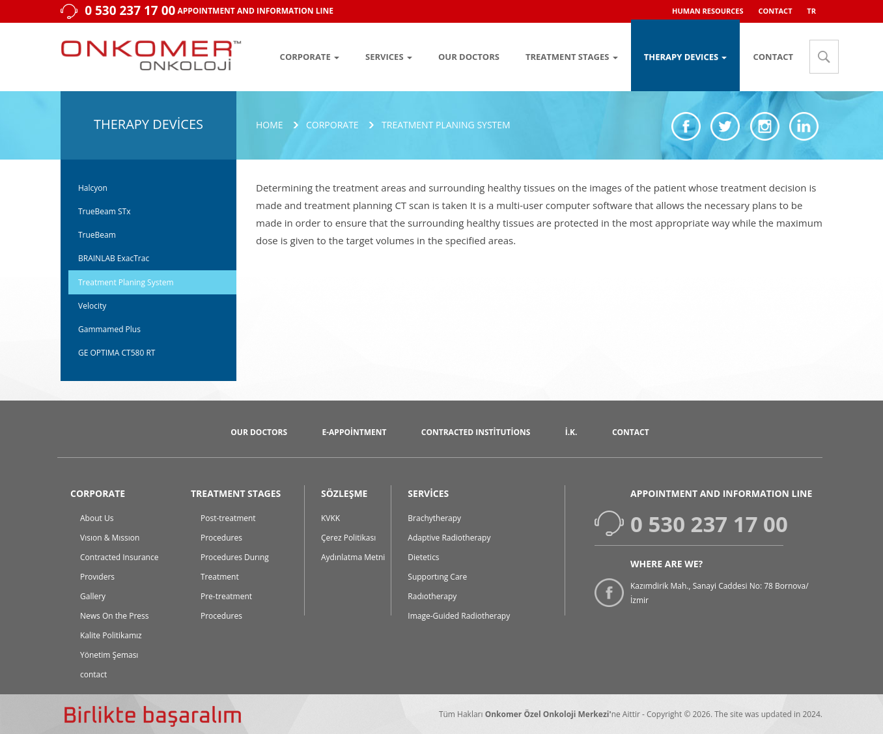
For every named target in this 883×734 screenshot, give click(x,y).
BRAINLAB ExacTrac (113, 258)
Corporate (332, 125)
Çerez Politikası (348, 537)
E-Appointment (354, 432)
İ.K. (571, 432)
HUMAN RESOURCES (708, 11)
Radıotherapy (432, 596)
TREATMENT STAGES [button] (572, 57)
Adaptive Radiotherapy (449, 537)
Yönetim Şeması (109, 654)
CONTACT (775, 11)
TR (811, 11)
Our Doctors (259, 432)
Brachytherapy (434, 518)
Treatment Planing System (126, 282)
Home (269, 125)
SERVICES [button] (388, 57)
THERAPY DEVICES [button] (685, 57)
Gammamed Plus (109, 329)
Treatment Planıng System (446, 125)
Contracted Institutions (476, 432)
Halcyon (92, 187)
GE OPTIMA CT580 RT (116, 352)
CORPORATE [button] (309, 57)
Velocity (92, 305)
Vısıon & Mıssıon (109, 537)
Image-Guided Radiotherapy (459, 615)
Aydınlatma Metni (353, 557)
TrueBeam (97, 234)
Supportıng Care (437, 576)
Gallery (92, 596)
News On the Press (114, 615)
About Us (96, 518)
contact (93, 674)
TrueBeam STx (104, 211)
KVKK (330, 518)
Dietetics (423, 557)
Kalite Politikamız (111, 635)
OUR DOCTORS (468, 57)
